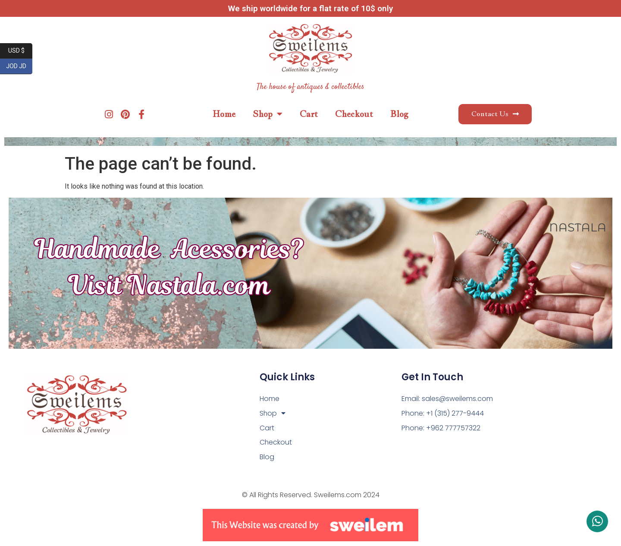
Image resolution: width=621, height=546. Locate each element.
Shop (267, 114)
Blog (399, 114)
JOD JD (19, 66)
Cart (309, 114)
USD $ (20, 51)
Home (224, 114)
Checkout (354, 114)
